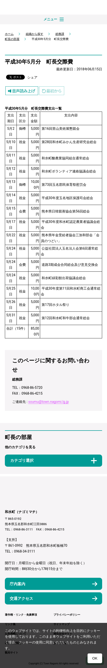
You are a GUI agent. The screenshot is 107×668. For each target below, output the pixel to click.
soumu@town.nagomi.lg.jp (48, 402)
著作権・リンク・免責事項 (21, 614)
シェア (32, 77)
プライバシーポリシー (67, 614)
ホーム (9, 34)
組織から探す (34, 34)
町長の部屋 (12, 39)
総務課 (59, 34)
